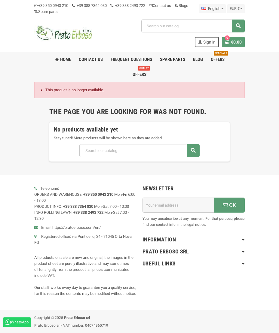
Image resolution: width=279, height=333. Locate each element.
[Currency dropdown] (236, 8)
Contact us (160, 5)
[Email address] (178, 205)
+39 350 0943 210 (53, 5)
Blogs (181, 5)
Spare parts (46, 11)
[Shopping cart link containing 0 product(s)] (233, 42)
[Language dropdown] (212, 8)
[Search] (192, 26)
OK (229, 205)
